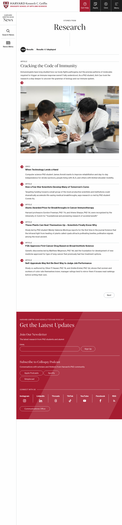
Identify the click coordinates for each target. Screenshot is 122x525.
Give (106, 8)
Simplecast (29, 379)
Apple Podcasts (31, 373)
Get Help (85, 8)
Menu (116, 8)
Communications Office (34, 409)
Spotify (51, 373)
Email (22, 345)
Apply (95, 8)
